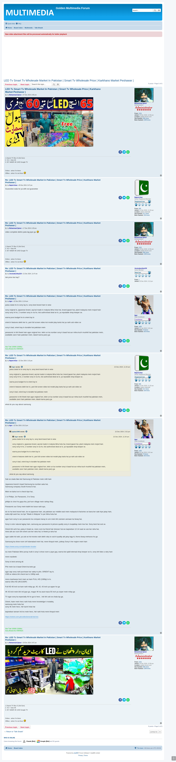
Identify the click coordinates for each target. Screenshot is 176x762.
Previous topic (11, 84)
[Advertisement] (83, 57)
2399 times (147, 120)
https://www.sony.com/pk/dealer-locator (20, 547)
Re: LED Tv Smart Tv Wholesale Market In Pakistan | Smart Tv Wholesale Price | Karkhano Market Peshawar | (53, 181)
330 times (147, 215)
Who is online (9, 738)
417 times (146, 213)
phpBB (76, 753)
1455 (140, 326)
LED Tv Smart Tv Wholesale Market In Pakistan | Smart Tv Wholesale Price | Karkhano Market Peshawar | (69, 80)
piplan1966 (16, 431)
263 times (147, 331)
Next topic (24, 84)
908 (140, 208)
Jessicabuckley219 (140, 268)
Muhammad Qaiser (140, 103)
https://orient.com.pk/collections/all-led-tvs (21, 617)
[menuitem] (18, 23)
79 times (145, 330)
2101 (140, 113)
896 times (146, 118)
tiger (136, 315)
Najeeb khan (138, 197)
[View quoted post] (22, 367)
